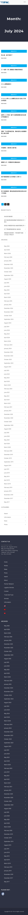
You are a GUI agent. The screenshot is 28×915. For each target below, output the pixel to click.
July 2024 (6, 326)
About (6, 580)
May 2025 (6, 290)
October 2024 (8, 315)
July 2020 (6, 432)
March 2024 (7, 341)
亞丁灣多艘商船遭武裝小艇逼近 (12, 229)
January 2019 (7, 491)
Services (6, 598)
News (5, 521)
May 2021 (6, 396)
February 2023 (8, 389)
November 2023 (8, 356)
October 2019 (8, 458)
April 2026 (7, 250)
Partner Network (9, 584)
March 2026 (7, 253)
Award (6, 513)
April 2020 (7, 443)
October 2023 (8, 359)
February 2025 (8, 301)
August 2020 (7, 429)
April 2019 (7, 480)
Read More (3, 58)
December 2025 (8, 264)
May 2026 (6, 246)
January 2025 (7, 304)
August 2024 (7, 323)
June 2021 (7, 392)
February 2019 (8, 487)
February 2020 (8, 451)
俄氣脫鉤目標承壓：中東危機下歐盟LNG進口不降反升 (13, 233)
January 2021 (7, 410)
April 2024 (7, 337)
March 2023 (7, 385)
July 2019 (6, 469)
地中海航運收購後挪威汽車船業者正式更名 (14, 221)
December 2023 (8, 352)
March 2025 (7, 297)
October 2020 (8, 421)
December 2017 (8, 498)
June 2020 (7, 436)
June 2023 (7, 374)
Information (7, 517)
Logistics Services (9, 587)
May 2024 (6, 334)
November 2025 (8, 268)
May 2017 (6, 502)
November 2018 (8, 495)
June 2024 (7, 330)
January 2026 (7, 261)
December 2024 (8, 308)
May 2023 (6, 378)
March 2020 (7, 447)
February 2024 (8, 345)
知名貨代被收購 (8, 216)
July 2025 (6, 283)
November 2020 (8, 418)
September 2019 (8, 462)
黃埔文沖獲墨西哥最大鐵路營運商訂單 (14, 225)
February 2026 (8, 257)
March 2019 (7, 484)
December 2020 (8, 414)
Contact (6, 591)
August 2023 (7, 367)
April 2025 (7, 293)
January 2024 (7, 348)
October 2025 (8, 272)
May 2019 (6, 476)
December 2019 (8, 454)
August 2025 (7, 279)
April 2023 (7, 381)
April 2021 (7, 399)
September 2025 (8, 275)
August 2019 (7, 465)
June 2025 (7, 286)
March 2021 (7, 403)
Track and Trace (8, 595)
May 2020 (6, 440)
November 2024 (8, 312)
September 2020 (8, 425)
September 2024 (8, 319)
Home (5, 562)
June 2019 (7, 473)
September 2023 (8, 363)
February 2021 (8, 407)
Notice (6, 565)
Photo (6, 524)
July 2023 (6, 370)
